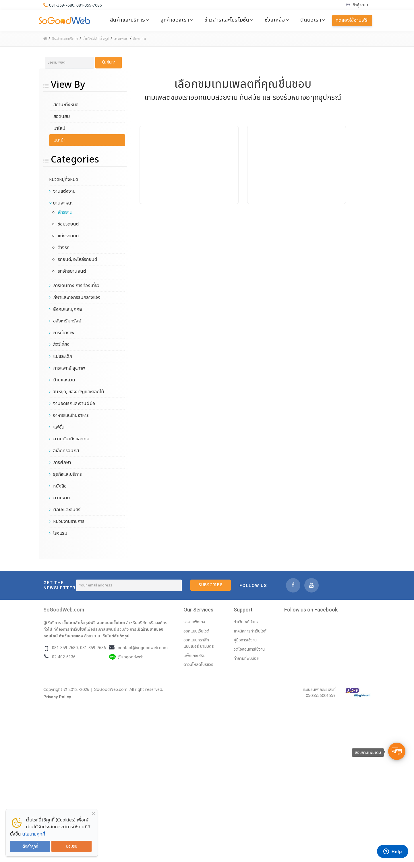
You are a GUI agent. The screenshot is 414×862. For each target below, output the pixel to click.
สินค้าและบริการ (127, 20)
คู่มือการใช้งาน (245, 640)
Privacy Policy (57, 697)
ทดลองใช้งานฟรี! (352, 20)
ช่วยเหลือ (275, 20)
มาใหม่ (59, 128)
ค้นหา (108, 62)
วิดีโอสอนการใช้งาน (249, 649)
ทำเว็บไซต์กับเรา (247, 622)
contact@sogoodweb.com (143, 647)
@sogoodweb (131, 657)
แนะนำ (59, 140)
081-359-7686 (89, 5)
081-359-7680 (62, 5)
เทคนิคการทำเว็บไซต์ (250, 631)
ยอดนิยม (61, 116)
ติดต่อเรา (310, 20)
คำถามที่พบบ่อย (246, 658)
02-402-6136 (64, 657)
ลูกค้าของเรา (174, 20)
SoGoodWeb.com (63, 610)
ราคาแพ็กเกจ (194, 622)
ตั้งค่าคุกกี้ (30, 846)
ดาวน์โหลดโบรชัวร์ (198, 664)
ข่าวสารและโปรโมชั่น (226, 20)
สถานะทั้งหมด (65, 104)
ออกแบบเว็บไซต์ (111, 622)
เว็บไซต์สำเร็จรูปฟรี (79, 622)
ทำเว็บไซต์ (77, 629)
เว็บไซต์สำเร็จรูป (115, 636)
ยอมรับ (71, 846)
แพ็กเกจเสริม (194, 655)
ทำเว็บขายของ (71, 636)
